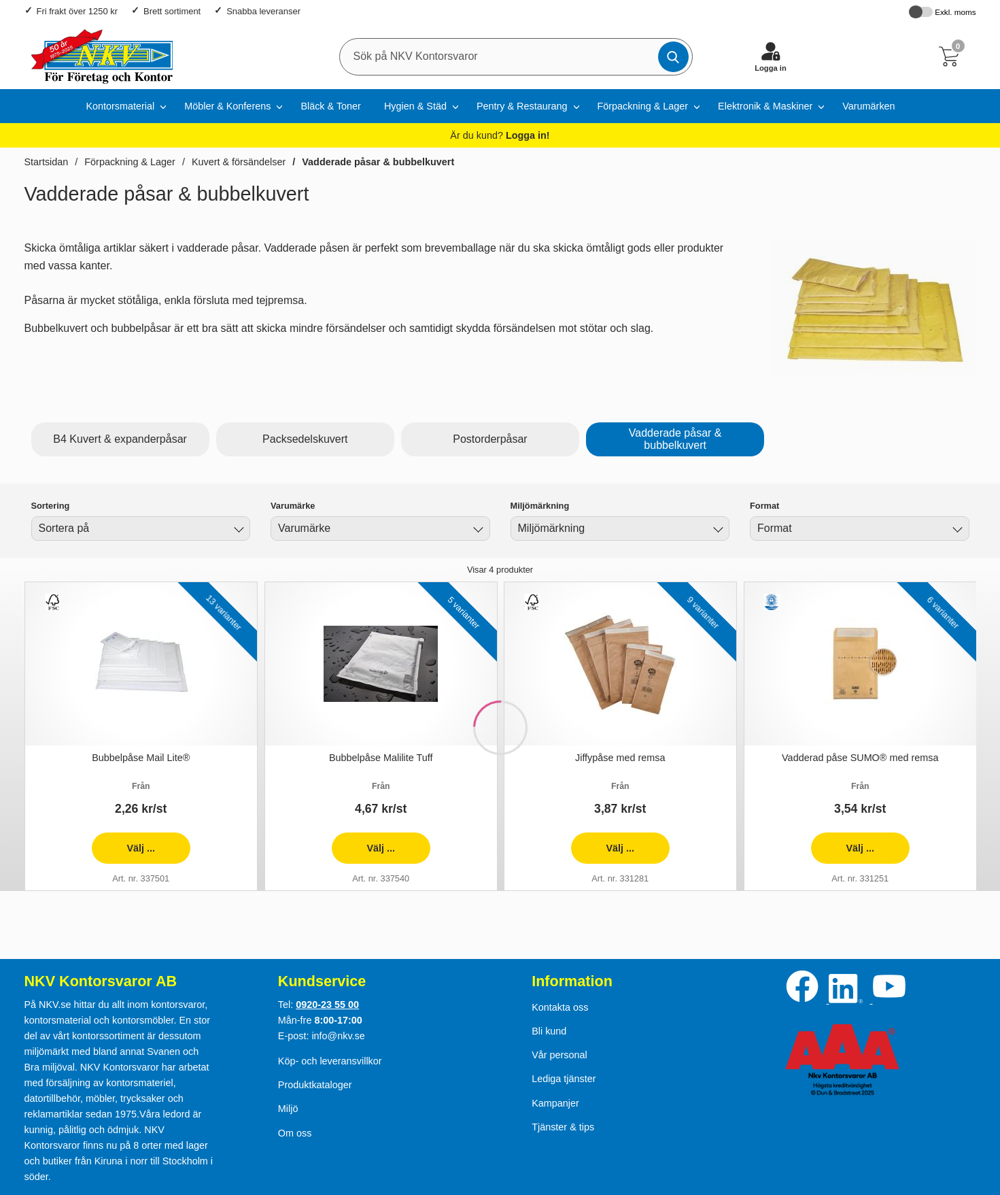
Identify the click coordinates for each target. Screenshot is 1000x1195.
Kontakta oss (560, 1007)
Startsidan (46, 161)
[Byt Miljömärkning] (716, 530)
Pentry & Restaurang (522, 106)
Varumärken (868, 106)
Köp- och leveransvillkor (330, 1061)
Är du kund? (499, 135)
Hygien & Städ (415, 106)
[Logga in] (771, 56)
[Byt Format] (956, 530)
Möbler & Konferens (227, 106)
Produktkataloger (315, 1084)
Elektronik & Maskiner (765, 106)
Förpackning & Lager (643, 106)
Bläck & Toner (330, 106)
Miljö (288, 1108)
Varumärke (293, 506)
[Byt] (237, 530)
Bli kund (549, 1031)
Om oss (295, 1133)
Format (764, 506)
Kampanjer (555, 1103)
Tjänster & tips (563, 1127)
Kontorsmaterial (120, 106)
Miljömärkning (540, 506)
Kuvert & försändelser (239, 161)
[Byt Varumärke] (477, 530)
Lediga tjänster (564, 1078)
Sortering (50, 506)
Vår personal (559, 1054)
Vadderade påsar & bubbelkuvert (378, 161)
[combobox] (141, 528)
